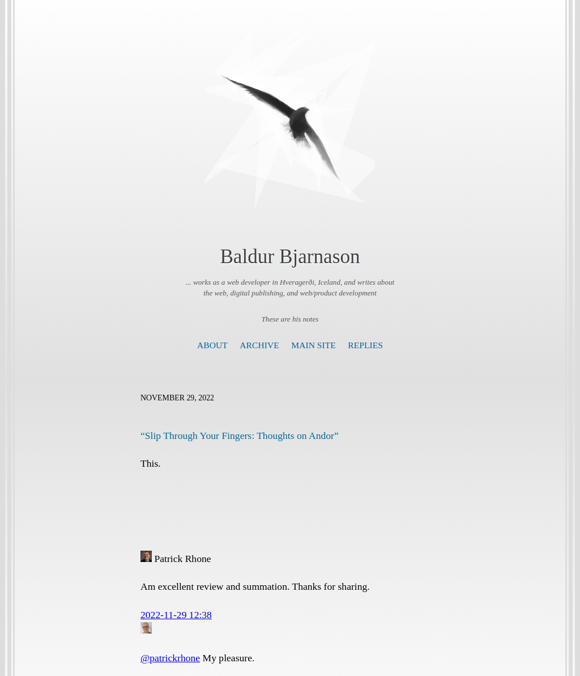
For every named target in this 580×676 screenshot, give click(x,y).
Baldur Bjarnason (290, 257)
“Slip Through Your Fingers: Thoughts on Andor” (239, 435)
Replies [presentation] (365, 345)
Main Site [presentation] (313, 345)
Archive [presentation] (259, 345)
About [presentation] (212, 345)
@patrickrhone (170, 658)
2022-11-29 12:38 (176, 614)
